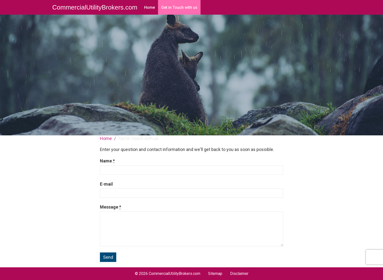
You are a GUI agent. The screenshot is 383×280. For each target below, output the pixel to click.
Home (149, 7)
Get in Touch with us (179, 7)
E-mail (106, 184)
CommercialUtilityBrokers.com (94, 7)
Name (107, 160)
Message (110, 207)
